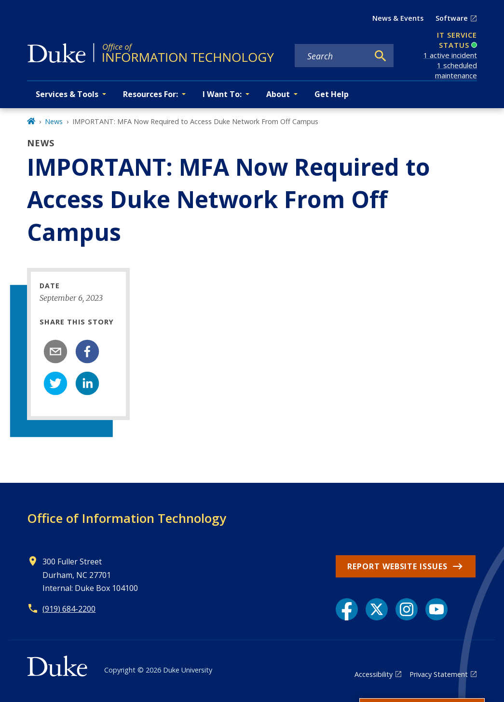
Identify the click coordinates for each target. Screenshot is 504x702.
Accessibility (373, 674)
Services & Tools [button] (67, 94)
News (54, 121)
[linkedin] (87, 383)
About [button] (278, 94)
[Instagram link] (406, 609)
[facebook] (87, 351)
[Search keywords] (331, 56)
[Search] (380, 56)
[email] (55, 351)
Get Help (331, 94)
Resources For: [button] (150, 94)
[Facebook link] (347, 609)
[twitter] (55, 383)
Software (452, 18)
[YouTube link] (436, 609)
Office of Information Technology (126, 518)
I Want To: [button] (222, 94)
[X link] (377, 609)
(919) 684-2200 (68, 609)
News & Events (397, 18)
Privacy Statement (438, 674)
